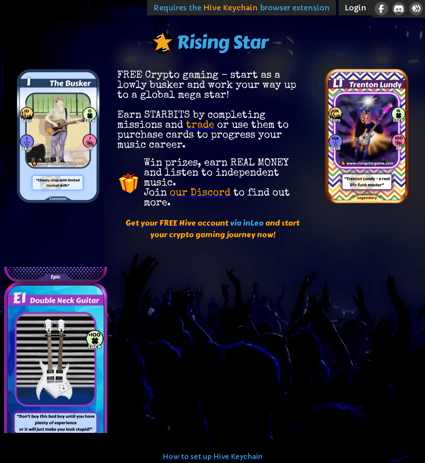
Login (356, 7)
